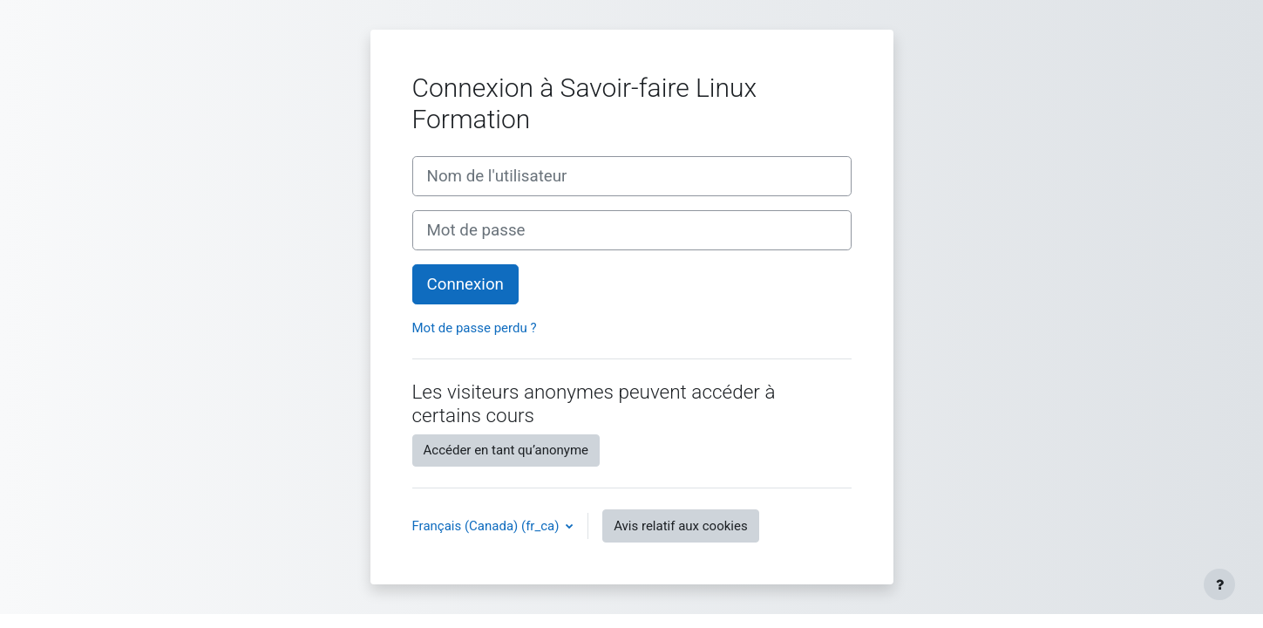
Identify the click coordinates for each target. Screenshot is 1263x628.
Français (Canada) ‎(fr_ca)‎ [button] (487, 526)
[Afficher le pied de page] (1219, 584)
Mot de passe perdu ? (474, 328)
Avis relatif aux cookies (681, 526)
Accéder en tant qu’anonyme (506, 450)
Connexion (465, 284)
